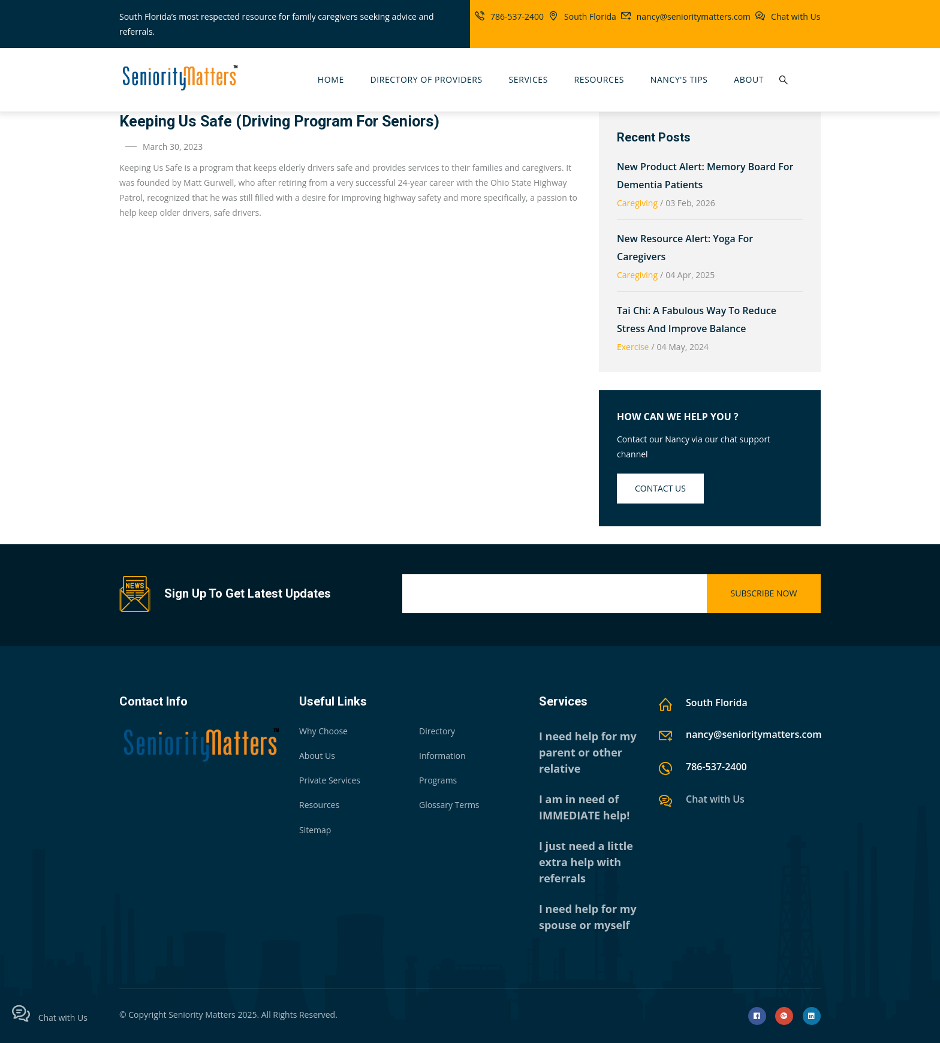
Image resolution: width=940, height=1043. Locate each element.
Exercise (633, 346)
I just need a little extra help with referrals (586, 862)
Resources (599, 79)
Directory (437, 731)
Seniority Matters (202, 1014)
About (749, 79)
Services (528, 79)
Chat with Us (795, 16)
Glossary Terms (449, 804)
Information (442, 755)
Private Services (329, 780)
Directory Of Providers (426, 79)
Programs (438, 780)
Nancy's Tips (679, 79)
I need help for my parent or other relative (588, 752)
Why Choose (323, 731)
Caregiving (637, 203)
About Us (317, 755)
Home (331, 79)
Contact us (660, 488)
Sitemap (315, 830)
